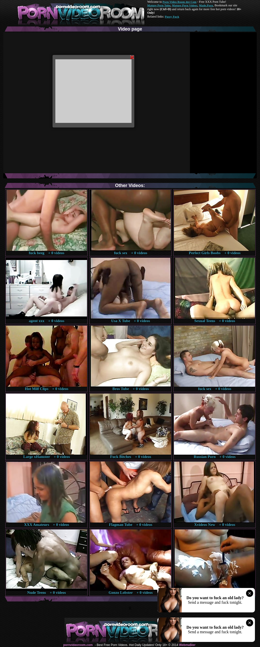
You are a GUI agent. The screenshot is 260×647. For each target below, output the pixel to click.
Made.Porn (206, 5)
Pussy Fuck (172, 16)
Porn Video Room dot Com (179, 1)
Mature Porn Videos (185, 5)
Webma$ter (187, 645)
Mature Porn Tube (159, 5)
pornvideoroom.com (78, 645)
